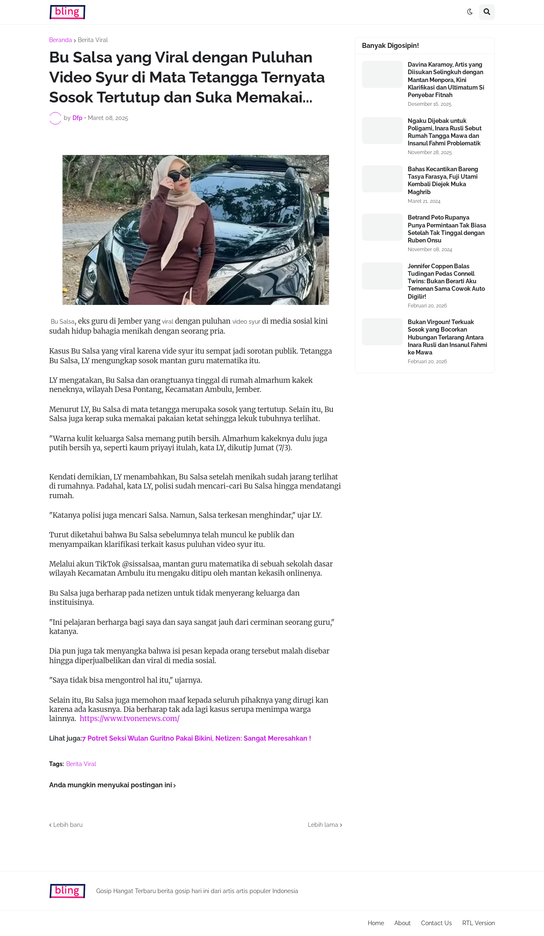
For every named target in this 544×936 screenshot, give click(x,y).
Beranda (60, 40)
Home (376, 923)
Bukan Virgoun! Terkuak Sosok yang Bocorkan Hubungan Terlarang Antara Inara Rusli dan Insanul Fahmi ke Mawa (447, 337)
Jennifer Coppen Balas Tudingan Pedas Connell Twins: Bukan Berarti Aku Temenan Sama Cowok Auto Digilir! (446, 281)
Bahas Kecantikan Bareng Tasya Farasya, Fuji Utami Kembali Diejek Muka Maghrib (443, 180)
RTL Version (478, 923)
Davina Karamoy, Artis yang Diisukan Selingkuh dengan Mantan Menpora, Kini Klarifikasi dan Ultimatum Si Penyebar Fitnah (446, 79)
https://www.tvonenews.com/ (130, 718)
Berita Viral (93, 40)
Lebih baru (67, 824)
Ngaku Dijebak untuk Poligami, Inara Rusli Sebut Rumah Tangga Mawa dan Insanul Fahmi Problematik (445, 132)
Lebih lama (323, 824)
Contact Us (436, 923)
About (402, 923)
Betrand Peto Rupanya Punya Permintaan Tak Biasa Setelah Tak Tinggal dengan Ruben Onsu (447, 229)
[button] (470, 12)
